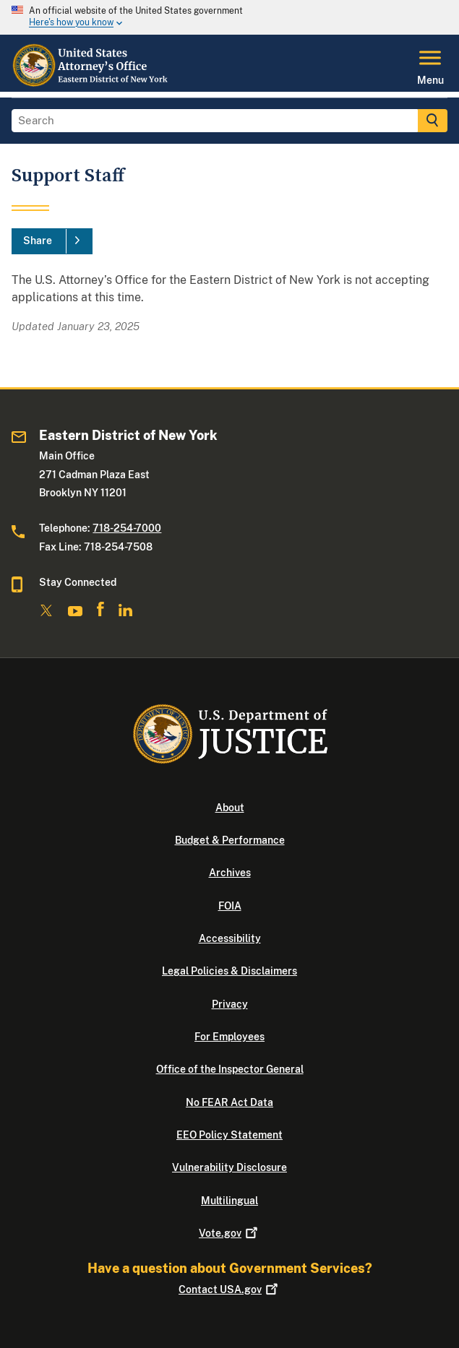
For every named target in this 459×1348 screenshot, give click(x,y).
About (229, 807)
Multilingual (229, 1200)
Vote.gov (229, 1233)
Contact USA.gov (229, 1289)
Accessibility (230, 938)
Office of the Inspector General (230, 1069)
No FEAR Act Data (229, 1102)
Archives (230, 872)
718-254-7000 (127, 528)
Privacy (230, 1004)
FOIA (229, 906)
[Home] (91, 83)
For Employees (229, 1036)
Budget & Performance (230, 840)
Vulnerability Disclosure (229, 1167)
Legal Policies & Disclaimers (229, 971)
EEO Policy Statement (229, 1135)
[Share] (52, 241)
